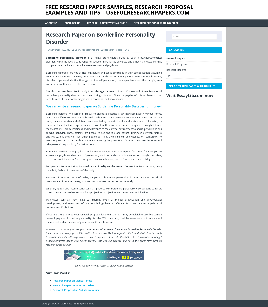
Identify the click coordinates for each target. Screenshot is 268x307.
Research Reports (176, 69)
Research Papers (113, 49)
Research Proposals (177, 64)
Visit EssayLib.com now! (190, 95)
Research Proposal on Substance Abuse (76, 290)
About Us (51, 23)
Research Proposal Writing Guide (156, 23)
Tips (168, 75)
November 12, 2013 (60, 49)
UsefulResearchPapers (87, 49)
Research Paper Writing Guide (107, 23)
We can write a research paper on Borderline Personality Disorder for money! (104, 106)
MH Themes (88, 303)
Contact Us (72, 23)
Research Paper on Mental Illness (72, 280)
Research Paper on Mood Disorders (73, 285)
